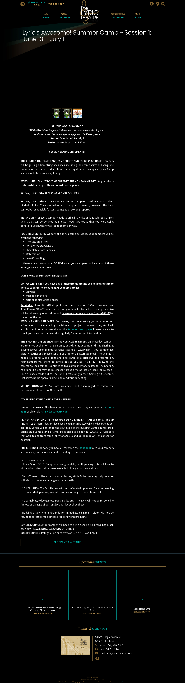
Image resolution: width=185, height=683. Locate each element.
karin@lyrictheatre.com (54, 411)
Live (46, 16)
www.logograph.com (119, 682)
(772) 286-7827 (115, 645)
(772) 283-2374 (111, 649)
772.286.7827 (56, 4)
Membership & (118, 16)
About (137, 16)
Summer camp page (80, 329)
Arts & (64, 16)
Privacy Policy (93, 677)
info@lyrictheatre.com (119, 653)
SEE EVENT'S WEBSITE (67, 542)
